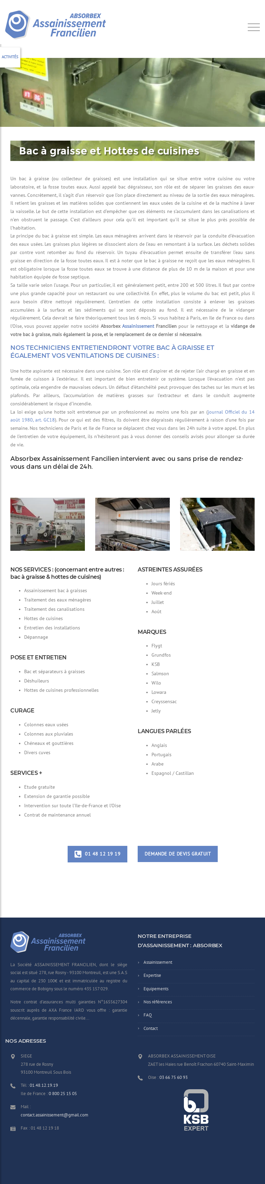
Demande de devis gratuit (178, 854)
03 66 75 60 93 (173, 1077)
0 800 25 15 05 (63, 1093)
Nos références (158, 1002)
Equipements (156, 989)
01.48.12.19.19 (44, 1085)
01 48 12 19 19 (97, 854)
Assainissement (138, 326)
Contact (151, 1028)
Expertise (152, 975)
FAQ (148, 1015)
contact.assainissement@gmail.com (54, 1115)
